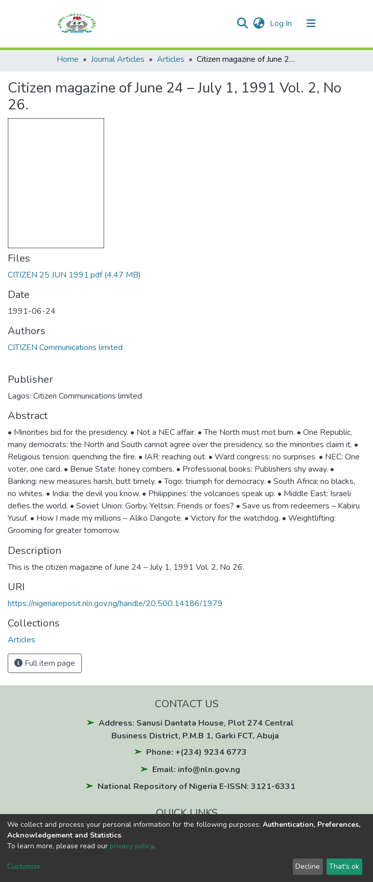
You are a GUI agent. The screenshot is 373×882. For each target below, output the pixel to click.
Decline (307, 866)
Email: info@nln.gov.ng (196, 769)
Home (68, 59)
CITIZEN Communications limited (65, 347)
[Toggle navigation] (311, 23)
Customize (23, 866)
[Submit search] (242, 23)
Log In (282, 23)
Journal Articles (118, 59)
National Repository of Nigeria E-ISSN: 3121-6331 (196, 786)
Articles (170, 59)
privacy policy (131, 846)
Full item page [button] (44, 663)
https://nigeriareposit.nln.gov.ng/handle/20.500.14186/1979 (115, 603)
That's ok (344, 866)
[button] (259, 23)
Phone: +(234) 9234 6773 (196, 752)
